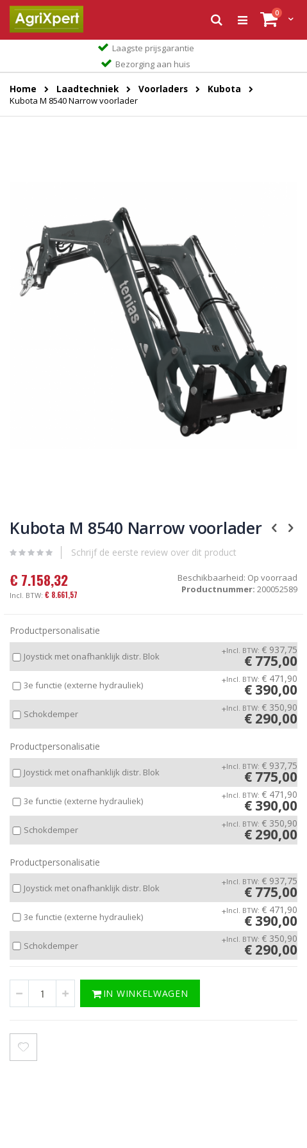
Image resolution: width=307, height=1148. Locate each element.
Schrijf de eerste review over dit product (153, 552)
